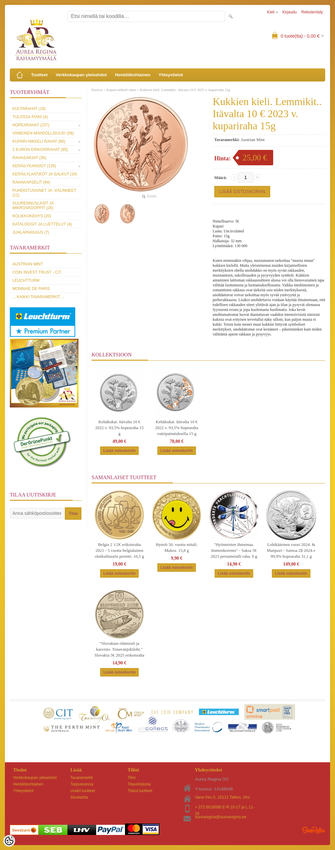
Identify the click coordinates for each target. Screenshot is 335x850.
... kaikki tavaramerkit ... (38, 297)
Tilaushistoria (139, 784)
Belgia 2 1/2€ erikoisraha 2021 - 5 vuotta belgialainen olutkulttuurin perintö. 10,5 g (119, 550)
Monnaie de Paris (31, 288)
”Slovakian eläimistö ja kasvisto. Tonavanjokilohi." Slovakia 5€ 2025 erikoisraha (119, 649)
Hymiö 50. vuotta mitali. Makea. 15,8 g (177, 547)
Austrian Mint (27, 264)
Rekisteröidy (312, 12)
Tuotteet (39, 74)
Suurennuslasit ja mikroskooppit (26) (33, 205)
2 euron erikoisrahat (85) (40, 149)
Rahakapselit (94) (31, 182)
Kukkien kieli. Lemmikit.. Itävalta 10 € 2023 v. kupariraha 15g (185, 90)
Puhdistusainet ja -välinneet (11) (44, 192)
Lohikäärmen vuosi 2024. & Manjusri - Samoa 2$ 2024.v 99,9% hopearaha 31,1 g (291, 550)
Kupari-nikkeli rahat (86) (38, 141)
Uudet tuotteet (82, 790)
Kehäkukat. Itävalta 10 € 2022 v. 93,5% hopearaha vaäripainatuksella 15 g (176, 427)
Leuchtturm (26, 280)
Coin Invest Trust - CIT (36, 272)
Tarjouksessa (81, 784)
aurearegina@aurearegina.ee (220, 817)
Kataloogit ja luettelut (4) (42, 224)
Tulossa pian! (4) (30, 117)
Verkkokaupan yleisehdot (81, 74)
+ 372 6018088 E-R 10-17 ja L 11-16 (224, 807)
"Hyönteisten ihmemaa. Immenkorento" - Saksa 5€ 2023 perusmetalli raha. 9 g (234, 550)
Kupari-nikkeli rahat (121, 90)
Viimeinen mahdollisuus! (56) (43, 133)
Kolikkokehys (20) (31, 216)
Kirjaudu (289, 12)
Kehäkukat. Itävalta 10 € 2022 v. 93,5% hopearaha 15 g (119, 427)
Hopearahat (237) (30, 125)
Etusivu (97, 90)
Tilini (131, 777)
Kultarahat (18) (28, 108)
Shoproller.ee (313, 830)
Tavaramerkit (81, 777)
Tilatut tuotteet (140, 790)
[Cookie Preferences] (9, 841)
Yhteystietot (171, 74)
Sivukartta (79, 797)
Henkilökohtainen (132, 74)
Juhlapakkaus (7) (30, 232)
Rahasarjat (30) (29, 157)
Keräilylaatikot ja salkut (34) (44, 174)
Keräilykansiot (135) (34, 166)
